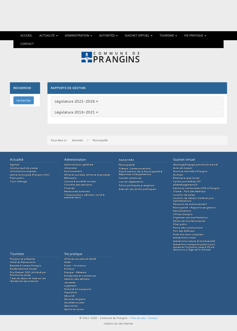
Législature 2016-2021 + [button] (76, 112)
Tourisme (168, 35)
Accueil (26, 35)
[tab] (137, 101)
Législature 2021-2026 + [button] (76, 101)
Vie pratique (195, 35)
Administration (78, 35)
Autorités (108, 35)
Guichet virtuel (139, 35)
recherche (23, 100)
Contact (27, 44)
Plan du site (138, 318)
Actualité (48, 35)
